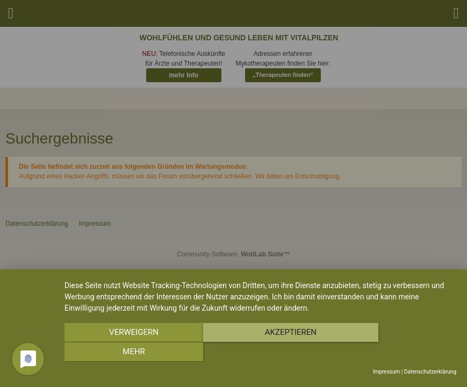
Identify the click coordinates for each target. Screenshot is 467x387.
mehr (397, 352)
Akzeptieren (260, 352)
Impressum (386, 372)
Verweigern (123, 352)
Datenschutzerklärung (430, 372)
